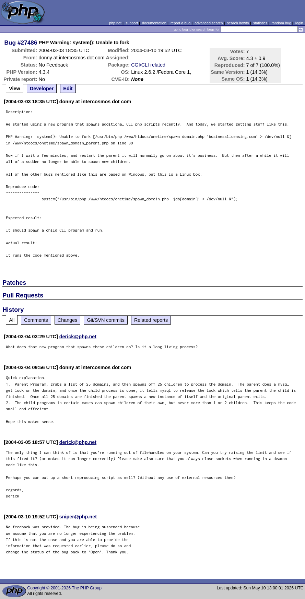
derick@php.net (77, 336)
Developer (42, 88)
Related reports (151, 320)
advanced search (209, 23)
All (11, 320)
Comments (36, 320)
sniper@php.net (78, 516)
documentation (154, 23)
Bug (10, 42)
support (132, 23)
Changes (68, 320)
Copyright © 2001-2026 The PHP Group (64, 588)
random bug (281, 23)
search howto (238, 23)
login (299, 23)
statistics (260, 23)
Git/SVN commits (106, 320)
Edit (67, 88)
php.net (115, 23)
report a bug (180, 23)
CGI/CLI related (148, 65)
